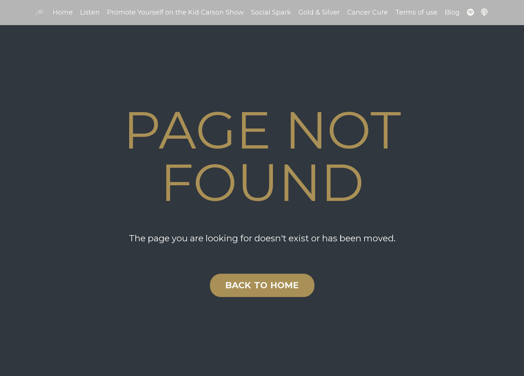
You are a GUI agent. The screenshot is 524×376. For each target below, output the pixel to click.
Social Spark (271, 12)
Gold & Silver (319, 12)
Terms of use (416, 12)
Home (63, 12)
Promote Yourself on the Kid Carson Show (175, 12)
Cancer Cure (367, 12)
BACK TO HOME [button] (262, 285)
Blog (452, 12)
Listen (90, 12)
